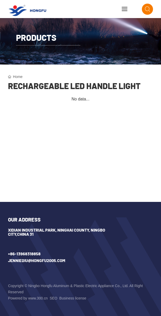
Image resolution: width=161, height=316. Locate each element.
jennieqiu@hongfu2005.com (36, 261)
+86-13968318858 (24, 254)
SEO (54, 298)
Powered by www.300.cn (28, 298)
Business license (72, 298)
